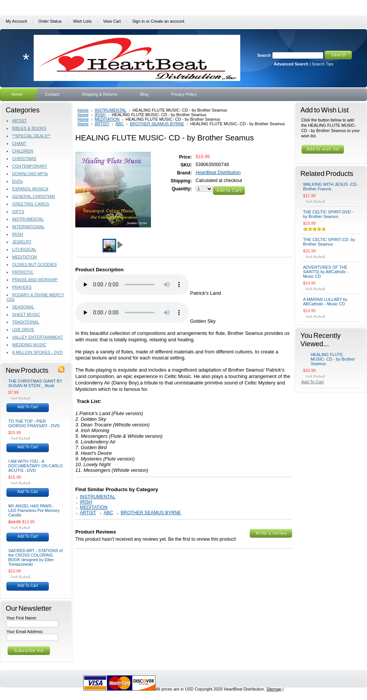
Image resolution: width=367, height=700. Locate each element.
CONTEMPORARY (29, 166)
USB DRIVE (23, 329)
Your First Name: (21, 618)
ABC (119, 123)
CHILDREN (22, 151)
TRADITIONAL (25, 322)
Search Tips (322, 64)
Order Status (50, 21)
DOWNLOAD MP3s (30, 173)
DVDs (17, 181)
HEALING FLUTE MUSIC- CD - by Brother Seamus (333, 359)
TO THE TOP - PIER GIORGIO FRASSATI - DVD (34, 423)
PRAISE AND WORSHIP (35, 279)
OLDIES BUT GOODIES (34, 264)
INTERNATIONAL (28, 226)
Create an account (167, 21)
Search (264, 55)
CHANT (19, 143)
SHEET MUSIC (26, 314)
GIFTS (18, 211)
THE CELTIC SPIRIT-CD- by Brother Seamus (329, 241)
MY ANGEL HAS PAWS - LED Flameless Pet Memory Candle (33, 510)
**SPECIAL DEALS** (31, 136)
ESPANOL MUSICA (30, 189)
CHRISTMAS (24, 158)
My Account (16, 21)
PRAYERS (21, 287)
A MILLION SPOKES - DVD (37, 352)
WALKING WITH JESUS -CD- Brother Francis (330, 186)
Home (83, 110)
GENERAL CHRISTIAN (33, 196)
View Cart (112, 21)
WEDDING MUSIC (29, 344)
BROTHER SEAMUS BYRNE (157, 123)
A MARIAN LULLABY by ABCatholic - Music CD (325, 301)
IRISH (17, 234)
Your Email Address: (25, 631)
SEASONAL (23, 307)
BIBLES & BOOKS (29, 128)
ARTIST (19, 120)
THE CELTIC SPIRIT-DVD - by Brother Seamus (328, 214)
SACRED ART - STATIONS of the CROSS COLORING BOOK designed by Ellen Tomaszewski (35, 557)
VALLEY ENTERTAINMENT (37, 337)
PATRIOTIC (22, 272)
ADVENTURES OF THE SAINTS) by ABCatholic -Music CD (325, 271)
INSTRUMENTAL (28, 219)
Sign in (138, 21)
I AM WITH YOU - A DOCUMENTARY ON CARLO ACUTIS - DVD (35, 466)
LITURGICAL (24, 249)
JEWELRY (21, 242)
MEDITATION (24, 257)
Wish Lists (82, 21)
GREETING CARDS (30, 204)
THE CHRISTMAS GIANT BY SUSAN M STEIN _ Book (35, 383)
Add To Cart (27, 407)
